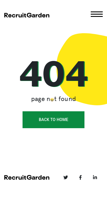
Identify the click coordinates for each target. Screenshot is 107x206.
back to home (53, 119)
